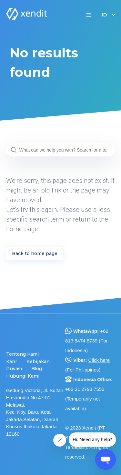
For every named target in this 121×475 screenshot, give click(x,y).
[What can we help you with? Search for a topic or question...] (60, 149)
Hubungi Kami (22, 376)
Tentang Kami (22, 354)
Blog (36, 368)
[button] (88, 14)
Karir (11, 361)
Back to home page (34, 253)
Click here (99, 360)
